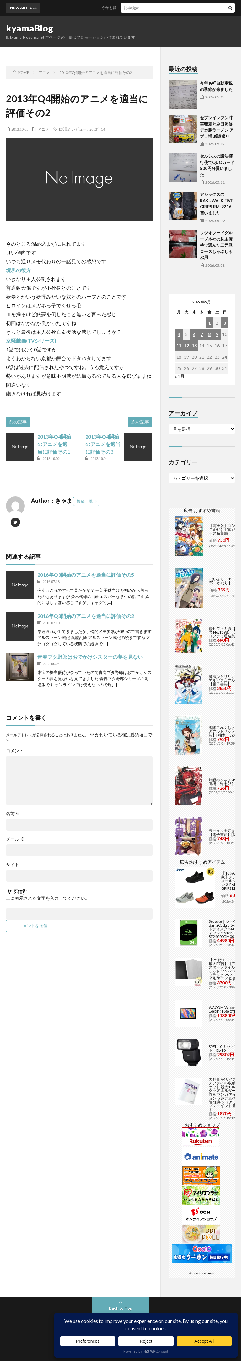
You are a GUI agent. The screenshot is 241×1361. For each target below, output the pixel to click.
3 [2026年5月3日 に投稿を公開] (224, 323)
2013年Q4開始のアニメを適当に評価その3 (102, 444)
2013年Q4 (97, 129)
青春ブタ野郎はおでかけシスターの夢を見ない (90, 657)
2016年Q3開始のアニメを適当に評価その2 (85, 616)
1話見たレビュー (72, 129)
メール (15, 839)
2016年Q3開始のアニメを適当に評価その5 (85, 575)
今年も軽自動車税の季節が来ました (135, 7)
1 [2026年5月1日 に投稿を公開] (209, 323)
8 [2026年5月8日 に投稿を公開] (209, 334)
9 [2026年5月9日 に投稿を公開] (217, 334)
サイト (12, 864)
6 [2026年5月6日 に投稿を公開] (194, 334)
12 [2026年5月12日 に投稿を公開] (186, 345)
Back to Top (120, 1308)
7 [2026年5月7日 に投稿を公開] (202, 334)
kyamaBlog (29, 28)
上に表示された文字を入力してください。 (47, 898)
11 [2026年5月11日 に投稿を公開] (178, 345)
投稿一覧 (85, 501)
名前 (13, 813)
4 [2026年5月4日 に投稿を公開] (179, 334)
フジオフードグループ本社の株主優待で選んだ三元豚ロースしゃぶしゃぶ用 (216, 245)
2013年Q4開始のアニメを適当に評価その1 (54, 444)
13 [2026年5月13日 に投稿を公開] (194, 345)
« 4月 (180, 376)
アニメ (43, 129)
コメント (15, 750)
